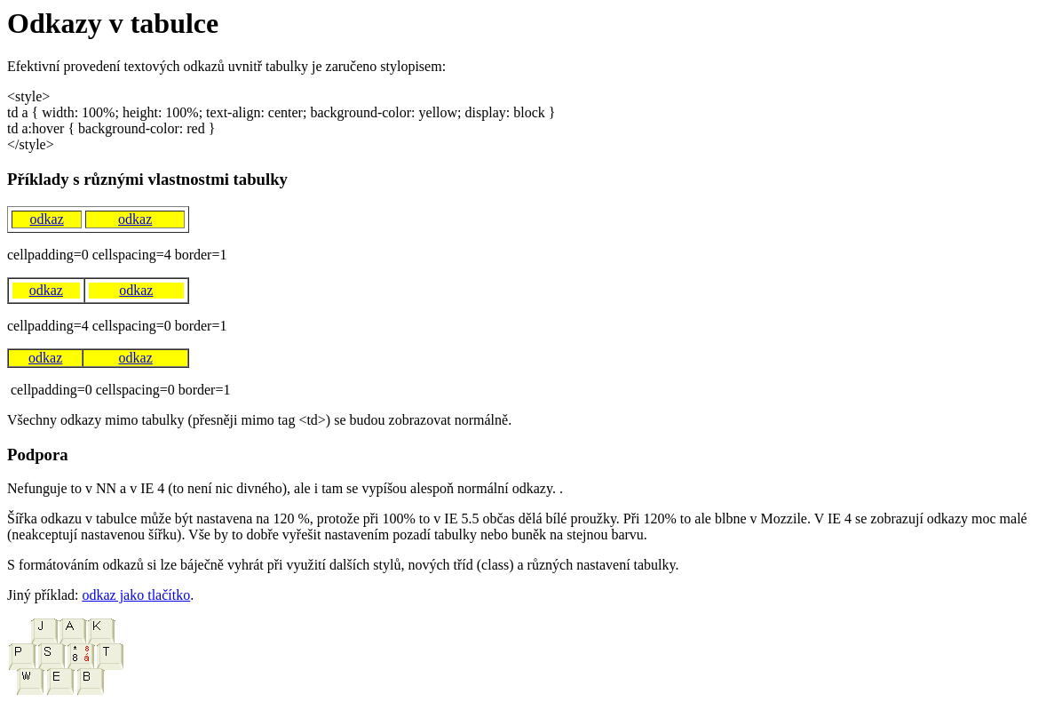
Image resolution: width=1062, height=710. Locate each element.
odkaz (47, 219)
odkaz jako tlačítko (136, 594)
